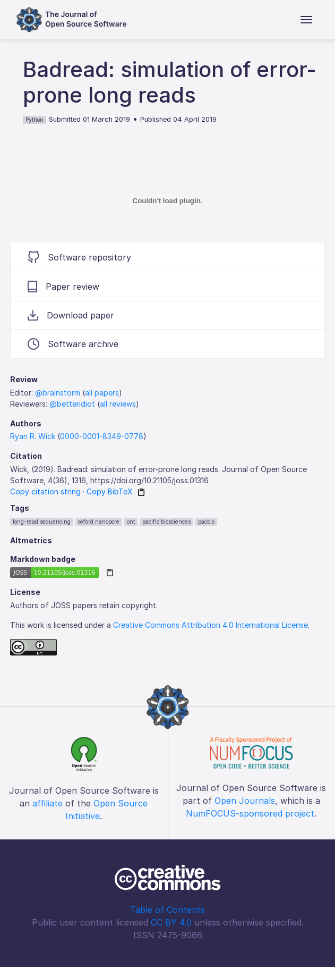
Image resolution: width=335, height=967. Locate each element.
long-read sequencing (42, 521)
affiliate (47, 803)
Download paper (71, 315)
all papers (102, 392)
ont (131, 521)
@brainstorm (57, 392)
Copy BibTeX (110, 491)
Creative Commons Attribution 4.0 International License (210, 624)
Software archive (73, 344)
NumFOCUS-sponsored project (250, 813)
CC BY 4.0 (171, 922)
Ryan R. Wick (32, 436)
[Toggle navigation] (306, 20)
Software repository (79, 257)
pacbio (206, 521)
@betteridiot (72, 403)
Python (34, 119)
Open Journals (244, 800)
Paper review (63, 286)
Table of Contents (167, 909)
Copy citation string (45, 491)
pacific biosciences (166, 521)
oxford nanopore (98, 521)
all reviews (118, 403)
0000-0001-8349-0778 (101, 436)
